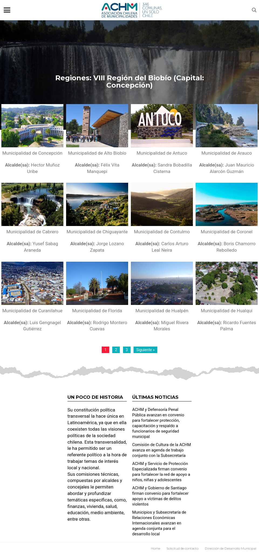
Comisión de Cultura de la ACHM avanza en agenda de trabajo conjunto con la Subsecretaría (161, 450)
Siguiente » (145, 350)
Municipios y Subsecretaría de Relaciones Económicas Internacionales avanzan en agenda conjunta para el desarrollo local (159, 523)
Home (155, 548)
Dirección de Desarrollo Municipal (230, 548)
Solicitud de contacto (182, 548)
